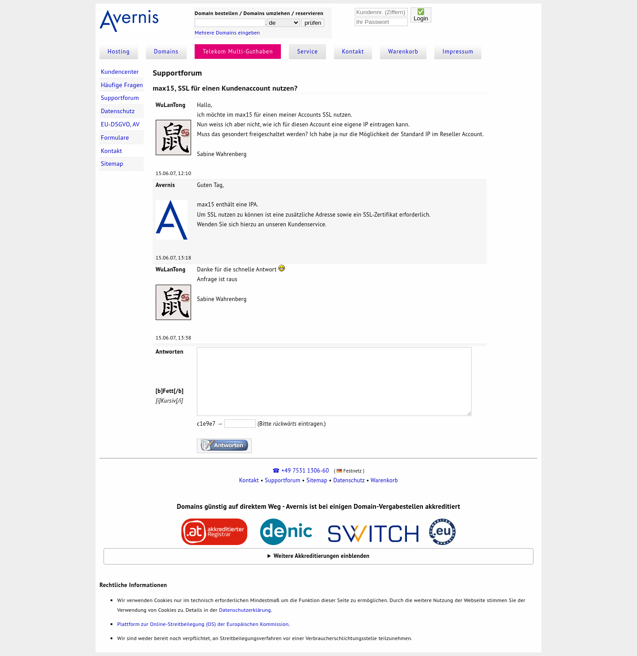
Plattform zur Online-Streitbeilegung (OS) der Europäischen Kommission (202, 624)
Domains (166, 51)
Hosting (118, 51)
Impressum (457, 51)
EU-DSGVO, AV (120, 124)
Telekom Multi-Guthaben (238, 51)
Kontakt (353, 51)
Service (307, 51)
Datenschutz (118, 111)
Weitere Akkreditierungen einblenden (322, 556)
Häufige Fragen (122, 85)
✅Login (421, 15)
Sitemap (112, 164)
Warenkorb (403, 51)
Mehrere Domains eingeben (227, 32)
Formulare (115, 137)
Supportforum (120, 98)
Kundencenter (120, 72)
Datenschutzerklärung (245, 609)
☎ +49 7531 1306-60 (300, 470)
